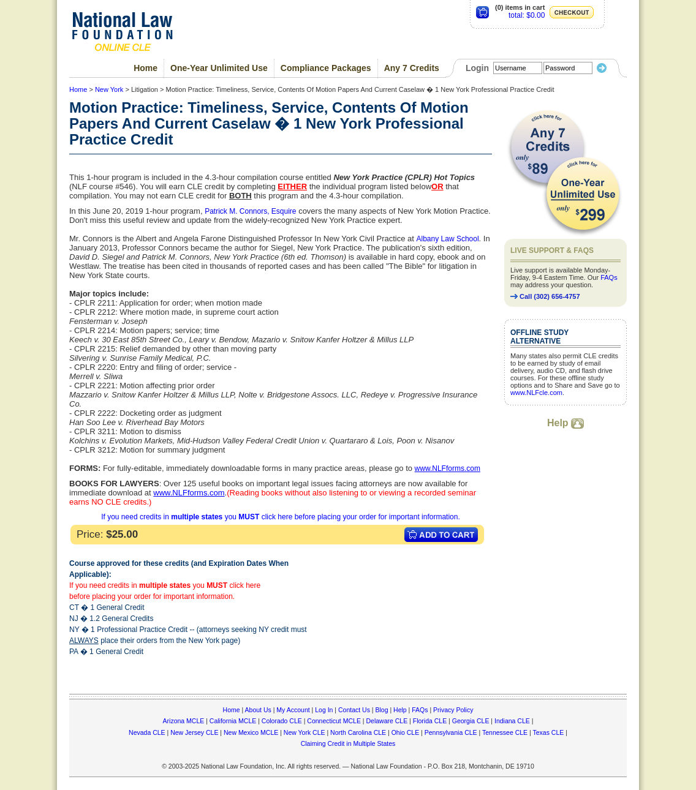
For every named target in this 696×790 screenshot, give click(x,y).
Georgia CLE (471, 720)
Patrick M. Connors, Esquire (250, 211)
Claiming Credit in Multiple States (348, 743)
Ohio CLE (406, 732)
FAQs (609, 277)
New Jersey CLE (194, 732)
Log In (324, 709)
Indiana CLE (512, 720)
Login (477, 68)
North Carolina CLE (358, 732)
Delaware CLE (386, 720)
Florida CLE (430, 720)
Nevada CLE (147, 732)
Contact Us (354, 709)
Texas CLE (548, 732)
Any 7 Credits (411, 68)
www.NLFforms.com (447, 468)
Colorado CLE (282, 720)
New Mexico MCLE (251, 732)
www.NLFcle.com (536, 392)
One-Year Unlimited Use (219, 68)
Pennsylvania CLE (451, 732)
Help (565, 423)
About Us (258, 709)
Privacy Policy (453, 709)
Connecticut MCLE (334, 720)
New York (109, 89)
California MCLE (233, 720)
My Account (292, 709)
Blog (381, 709)
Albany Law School (448, 239)
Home (145, 68)
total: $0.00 (527, 15)
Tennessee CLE (505, 732)
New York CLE (304, 732)
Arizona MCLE (184, 720)
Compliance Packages (326, 68)
